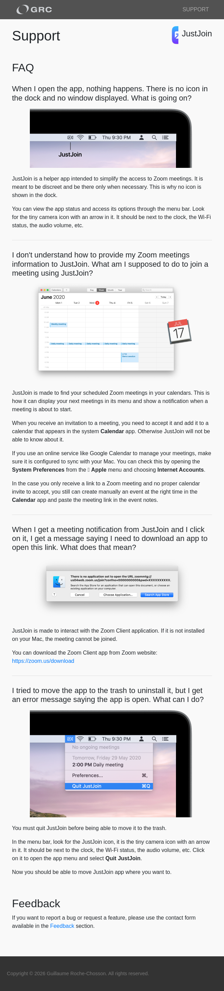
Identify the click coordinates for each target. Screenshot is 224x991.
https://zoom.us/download (43, 661)
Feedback (62, 926)
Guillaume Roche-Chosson (76, 973)
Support (195, 9)
